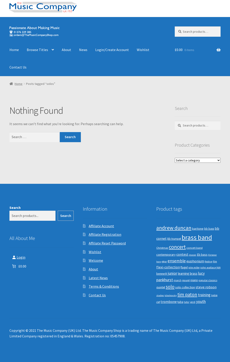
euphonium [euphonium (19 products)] (195, 261)
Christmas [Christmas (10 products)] (162, 247)
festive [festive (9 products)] (208, 261)
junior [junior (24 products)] (172, 273)
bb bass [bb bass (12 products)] (209, 229)
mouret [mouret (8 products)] (186, 280)
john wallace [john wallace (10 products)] (208, 267)
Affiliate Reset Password (107, 243)
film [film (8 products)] (215, 261)
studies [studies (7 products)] (160, 295)
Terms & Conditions (104, 286)
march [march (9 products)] (177, 280)
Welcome (96, 260)
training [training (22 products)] (204, 294)
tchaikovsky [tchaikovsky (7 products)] (171, 295)
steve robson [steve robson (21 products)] (206, 287)
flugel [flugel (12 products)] (184, 267)
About (66, 49)
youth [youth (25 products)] (201, 301)
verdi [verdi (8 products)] (192, 302)
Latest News (98, 278)
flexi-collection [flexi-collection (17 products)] (168, 267)
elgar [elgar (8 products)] (164, 261)
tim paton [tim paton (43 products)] (187, 294)
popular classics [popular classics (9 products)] (208, 280)
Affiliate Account (101, 226)
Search (15, 207)
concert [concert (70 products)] (177, 246)
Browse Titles (37, 49)
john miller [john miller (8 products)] (194, 267)
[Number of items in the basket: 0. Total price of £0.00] (18, 266)
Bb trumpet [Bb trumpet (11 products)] (174, 239)
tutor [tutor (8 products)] (186, 302)
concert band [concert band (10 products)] (194, 247)
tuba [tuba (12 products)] (180, 302)
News (83, 49)
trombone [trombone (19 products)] (169, 301)
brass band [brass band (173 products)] (197, 237)
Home (14, 49)
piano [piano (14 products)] (194, 280)
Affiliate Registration (105, 234)
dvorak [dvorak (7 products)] (192, 254)
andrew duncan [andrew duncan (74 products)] (173, 227)
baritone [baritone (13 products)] (197, 229)
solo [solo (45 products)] (170, 287)
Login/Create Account (112, 49)
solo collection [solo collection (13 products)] (185, 287)
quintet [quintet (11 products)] (160, 287)
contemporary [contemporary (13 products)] (166, 255)
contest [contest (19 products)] (182, 254)
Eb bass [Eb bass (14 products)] (202, 255)
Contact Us (18, 67)
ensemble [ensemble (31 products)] (177, 260)
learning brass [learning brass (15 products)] (187, 273)
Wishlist (143, 49)
